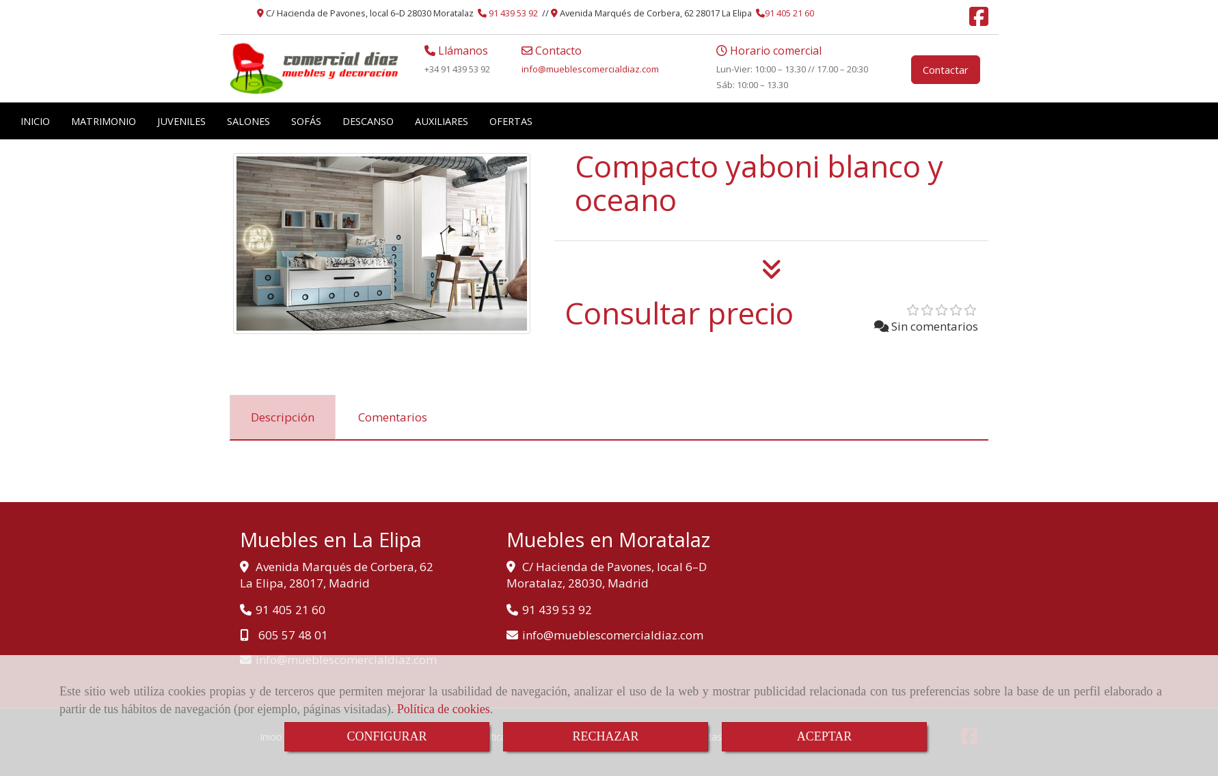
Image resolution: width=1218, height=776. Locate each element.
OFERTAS (510, 121)
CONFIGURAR (387, 736)
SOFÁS (306, 121)
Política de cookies (443, 709)
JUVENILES (181, 121)
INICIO (35, 121)
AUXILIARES (441, 121)
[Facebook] (978, 20)
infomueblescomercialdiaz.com (590, 69)
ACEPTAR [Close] (824, 736)
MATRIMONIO (103, 121)
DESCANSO (368, 121)
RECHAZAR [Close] (605, 736)
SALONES (248, 121)
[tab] (283, 417)
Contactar (946, 70)
